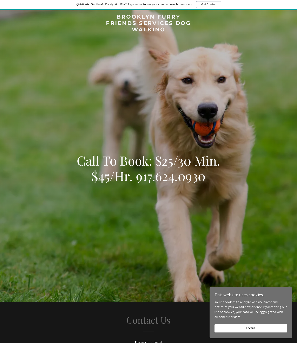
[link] (148, 30)
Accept (251, 331)
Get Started (208, 4)
